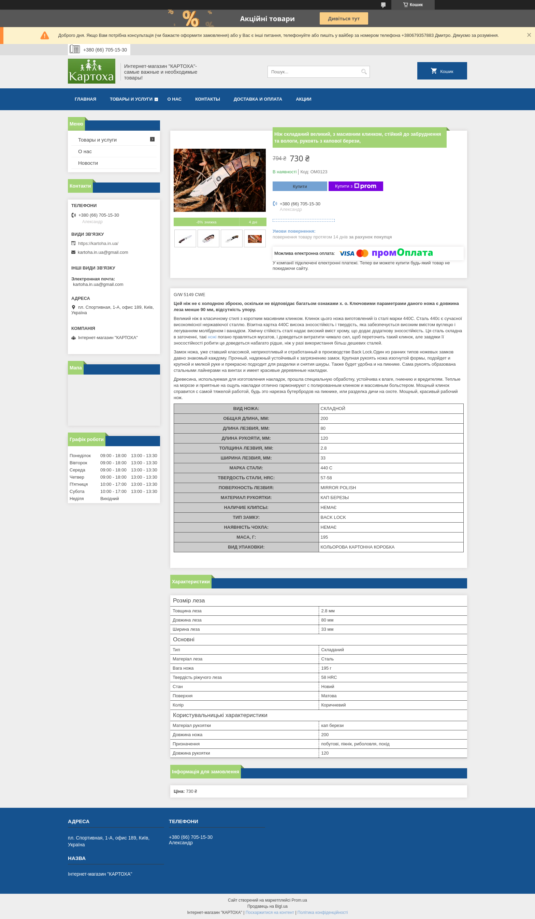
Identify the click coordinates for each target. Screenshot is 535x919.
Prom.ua (299, 900)
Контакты (207, 99)
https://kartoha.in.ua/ (98, 243)
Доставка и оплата (258, 99)
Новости (88, 163)
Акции (304, 99)
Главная (85, 99)
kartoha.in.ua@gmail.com (103, 252)
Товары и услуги (131, 99)
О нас (175, 99)
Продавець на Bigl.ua (267, 906)
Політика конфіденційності (323, 912)
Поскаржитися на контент (270, 912)
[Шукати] (364, 72)
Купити (300, 186)
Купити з (355, 186)
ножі (212, 336)
